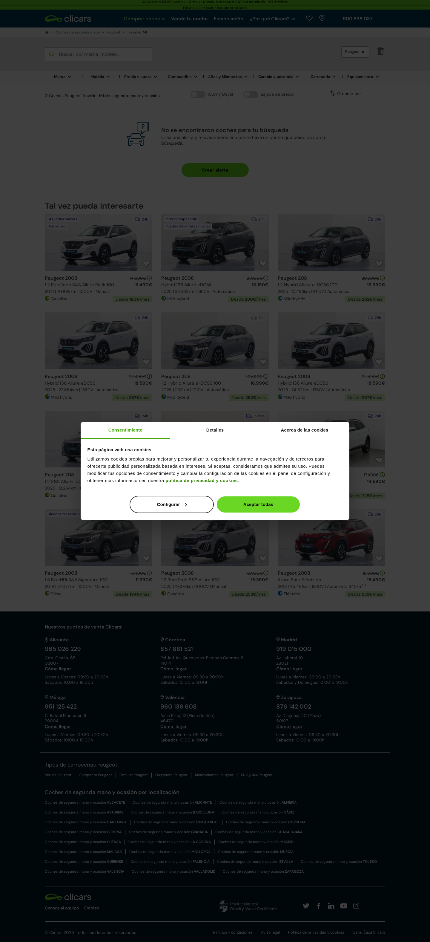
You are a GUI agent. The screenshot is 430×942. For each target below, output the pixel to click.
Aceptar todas (258, 504)
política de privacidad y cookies (201, 480)
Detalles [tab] (215, 429)
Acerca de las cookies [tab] (304, 429)
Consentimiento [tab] (125, 429)
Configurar (172, 504)
